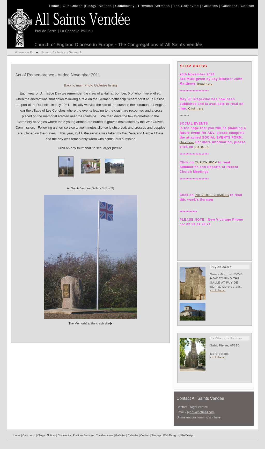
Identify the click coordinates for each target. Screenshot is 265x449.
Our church (29, 435)
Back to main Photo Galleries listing (90, 85)
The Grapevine (186, 6)
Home (54, 6)
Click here (195, 108)
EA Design (187, 435)
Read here (204, 83)
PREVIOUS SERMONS (212, 195)
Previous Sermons (154, 6)
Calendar (229, 6)
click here (187, 142)
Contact (247, 6)
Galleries (210, 6)
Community (125, 6)
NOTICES (201, 146)
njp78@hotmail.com (201, 412)
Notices (105, 6)
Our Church (73, 6)
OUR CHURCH (206, 162)
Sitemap (156, 435)
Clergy (91, 6)
